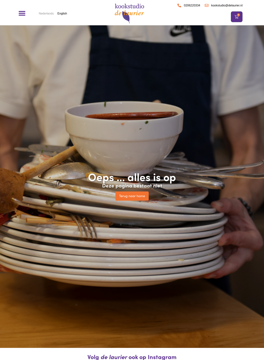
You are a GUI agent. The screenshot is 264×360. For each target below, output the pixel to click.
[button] (21, 13)
